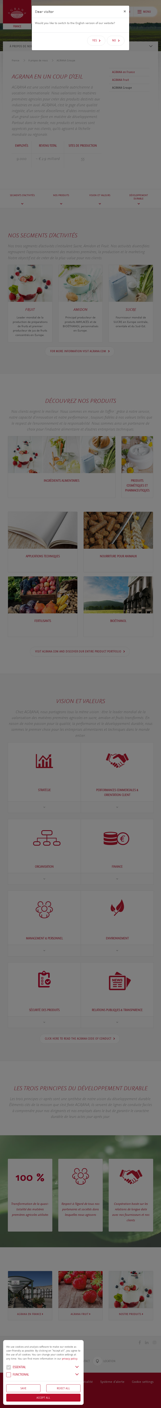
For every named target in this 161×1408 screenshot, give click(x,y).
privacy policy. (70, 1358)
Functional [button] (17, 1375)
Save (23, 1388)
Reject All (63, 1388)
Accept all (43, 1397)
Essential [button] (16, 1367)
